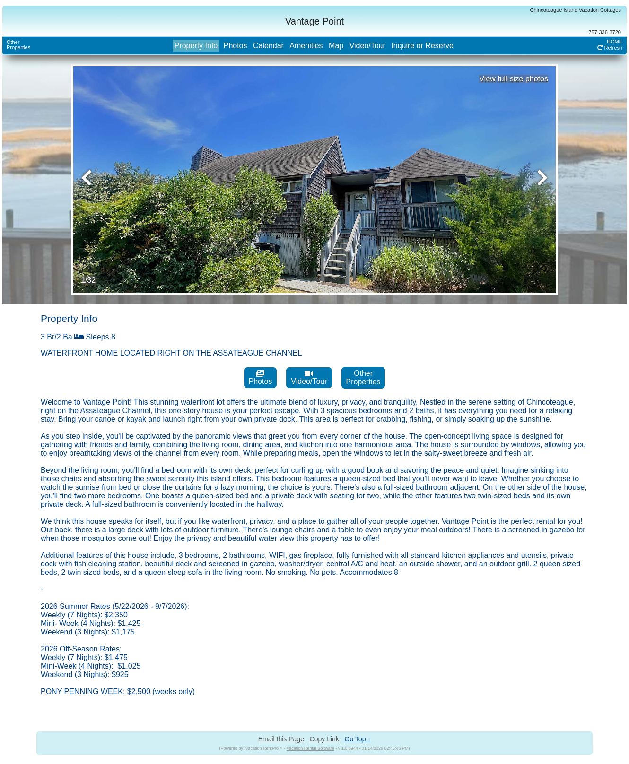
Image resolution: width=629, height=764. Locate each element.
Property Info (196, 46)
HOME (614, 41)
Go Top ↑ (358, 739)
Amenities (306, 46)
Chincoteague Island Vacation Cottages (575, 10)
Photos (235, 46)
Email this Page (281, 739)
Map (336, 46)
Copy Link (324, 739)
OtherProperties (18, 44)
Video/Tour (367, 46)
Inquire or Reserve (422, 46)
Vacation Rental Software (310, 748)
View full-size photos (513, 79)
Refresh (609, 48)
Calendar (268, 46)
